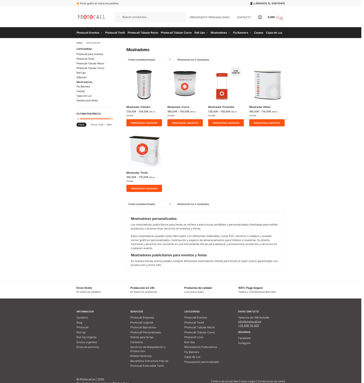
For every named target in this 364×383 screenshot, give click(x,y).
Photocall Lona (193, 337)
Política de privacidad (225, 381)
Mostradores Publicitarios (200, 347)
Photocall (82, 327)
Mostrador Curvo (178, 107)
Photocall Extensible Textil (147, 365)
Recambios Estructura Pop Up (149, 361)
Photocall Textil (85, 58)
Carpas (80, 91)
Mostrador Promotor (221, 107)
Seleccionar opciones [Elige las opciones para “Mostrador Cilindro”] (144, 122)
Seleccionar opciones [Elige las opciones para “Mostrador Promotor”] (226, 122)
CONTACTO (244, 17)
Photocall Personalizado (145, 332)
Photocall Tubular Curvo (90, 68)
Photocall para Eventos (89, 54)
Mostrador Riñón (260, 107)
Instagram (244, 343)
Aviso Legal (248, 381)
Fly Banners (83, 86)
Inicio (79, 42)
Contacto (82, 317)
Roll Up (81, 332)
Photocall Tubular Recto (90, 63)
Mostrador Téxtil (137, 172)
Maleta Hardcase (141, 356)
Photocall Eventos (195, 317)
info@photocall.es (249, 321)
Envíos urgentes (86, 342)
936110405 (278, 3)
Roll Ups (81, 72)
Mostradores (84, 81)
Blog (79, 322)
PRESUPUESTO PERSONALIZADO (210, 17)
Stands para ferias (87, 100)
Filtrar (81, 124)
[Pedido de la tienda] (149, 59)
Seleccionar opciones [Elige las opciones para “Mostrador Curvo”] (185, 122)
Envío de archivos (87, 347)
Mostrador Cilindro (138, 107)
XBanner (81, 77)
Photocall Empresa (142, 317)
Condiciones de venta (271, 381)
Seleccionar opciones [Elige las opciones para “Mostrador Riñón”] (267, 122)
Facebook (244, 338)
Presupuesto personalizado (201, 362)
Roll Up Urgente (86, 337)
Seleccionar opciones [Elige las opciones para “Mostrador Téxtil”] (144, 188)
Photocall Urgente (141, 322)
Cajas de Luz (84, 95)
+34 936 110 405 (248, 325)
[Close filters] (113, 49)
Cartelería (136, 342)
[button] (275, 17)
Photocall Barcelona (143, 327)
